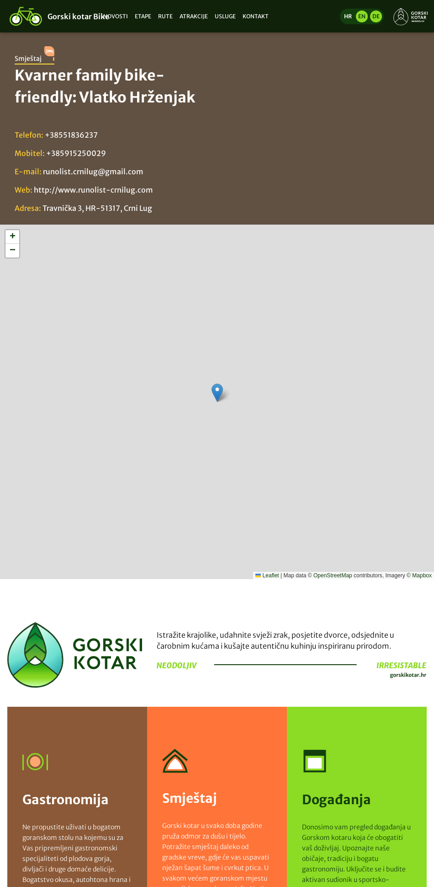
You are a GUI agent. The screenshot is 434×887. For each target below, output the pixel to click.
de (376, 16)
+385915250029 (76, 153)
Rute (165, 16)
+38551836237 (71, 135)
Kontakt (256, 16)
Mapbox (422, 575)
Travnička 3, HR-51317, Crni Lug (97, 208)
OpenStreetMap (332, 575)
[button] (217, 392)
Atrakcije (194, 16)
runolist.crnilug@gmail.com (93, 171)
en (361, 16)
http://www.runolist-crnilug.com (93, 189)
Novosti (115, 16)
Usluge (225, 16)
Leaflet (267, 575)
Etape (143, 16)
